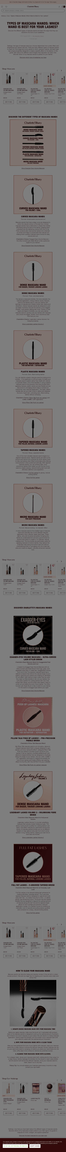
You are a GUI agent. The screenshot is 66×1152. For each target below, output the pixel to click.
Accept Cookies (35, 1146)
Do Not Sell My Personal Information (15, 1146)
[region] (33, 1145)
